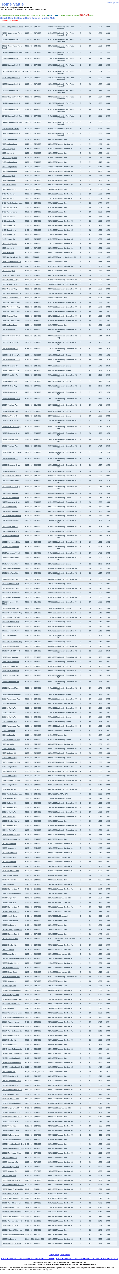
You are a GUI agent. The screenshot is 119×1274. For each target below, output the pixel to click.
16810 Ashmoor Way (10, 646)
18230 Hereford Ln (9, 945)
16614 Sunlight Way (10, 405)
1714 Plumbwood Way (11, 739)
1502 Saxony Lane (9, 244)
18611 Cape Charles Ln (11, 1203)
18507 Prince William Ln (12, 1090)
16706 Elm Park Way (10, 498)
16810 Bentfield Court (11, 651)
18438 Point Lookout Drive (13, 1067)
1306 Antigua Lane (9, 139)
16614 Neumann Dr (10, 392)
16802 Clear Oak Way (10, 588)
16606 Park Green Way (11, 355)
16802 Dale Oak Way (10, 593)
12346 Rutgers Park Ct (11, 78)
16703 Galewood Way (10, 487)
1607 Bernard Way (9, 289)
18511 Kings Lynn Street (12, 1108)
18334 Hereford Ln (9, 1040)
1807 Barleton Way (9, 798)
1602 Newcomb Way (10, 280)
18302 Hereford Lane (10, 963)
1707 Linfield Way (9, 712)
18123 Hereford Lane (10, 821)
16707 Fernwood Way (10, 520)
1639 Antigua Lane (9, 325)
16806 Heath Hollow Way (12, 642)
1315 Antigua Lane (9, 144)
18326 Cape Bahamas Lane (13, 1017)
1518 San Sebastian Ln (11, 262)
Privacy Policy (54, 1255)
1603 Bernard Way (9, 284)
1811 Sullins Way (9, 816)
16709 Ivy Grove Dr (10, 527)
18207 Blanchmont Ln (11, 866)
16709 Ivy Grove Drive (11, 531)
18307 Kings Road (9, 972)
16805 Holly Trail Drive (11, 626)
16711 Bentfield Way (10, 536)
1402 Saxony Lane (9, 158)
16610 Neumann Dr (10, 366)
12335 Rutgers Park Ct (11, 65)
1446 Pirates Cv (8, 239)
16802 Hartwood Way (10, 608)
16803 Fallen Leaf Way (11, 617)
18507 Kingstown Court (11, 1081)
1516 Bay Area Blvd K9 (11, 257)
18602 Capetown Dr (10, 1162)
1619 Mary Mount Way (11, 307)
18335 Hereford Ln (9, 1044)
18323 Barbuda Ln (9, 1008)
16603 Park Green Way (11, 342)
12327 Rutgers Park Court (12, 52)
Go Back (110, 3)
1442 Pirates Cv (8, 234)
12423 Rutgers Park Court (12, 116)
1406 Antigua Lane (9, 162)
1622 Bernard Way (9, 316)
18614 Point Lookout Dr (11, 1212)
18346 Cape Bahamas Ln (12, 1049)
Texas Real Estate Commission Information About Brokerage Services (87, 1258)
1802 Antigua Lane (9, 785)
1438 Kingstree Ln (9, 230)
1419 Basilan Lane (9, 189)
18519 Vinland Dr (9, 1126)
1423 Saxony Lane (9, 207)
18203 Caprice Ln (9, 844)
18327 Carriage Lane (10, 1022)
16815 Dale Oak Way (10, 671)
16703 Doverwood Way (11, 476)
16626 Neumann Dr (10, 458)
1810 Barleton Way (9, 807)
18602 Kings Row (9, 1176)
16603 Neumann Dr (10, 329)
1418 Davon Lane (9, 185)
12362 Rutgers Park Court (12, 97)
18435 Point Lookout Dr (11, 1063)
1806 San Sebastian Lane (12, 794)
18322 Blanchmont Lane (12, 999)
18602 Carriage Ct (9, 1171)
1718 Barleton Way (9, 753)
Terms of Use (65, 1255)
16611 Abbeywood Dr (10, 370)
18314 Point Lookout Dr (11, 990)
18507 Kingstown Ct (10, 1085)
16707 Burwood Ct (9, 507)
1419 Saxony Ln (8, 198)
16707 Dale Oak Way (10, 511)
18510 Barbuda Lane (10, 1094)
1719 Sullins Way (9, 771)
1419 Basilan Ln (8, 194)
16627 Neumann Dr (10, 471)
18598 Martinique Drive (11, 1153)
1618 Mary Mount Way (11, 302)
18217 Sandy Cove (9, 916)
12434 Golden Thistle (10, 129)
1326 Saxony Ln (8, 153)
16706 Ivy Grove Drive (11, 502)
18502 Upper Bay (9, 1072)
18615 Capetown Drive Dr (12, 1221)
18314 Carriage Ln (9, 981)
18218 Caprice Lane (10, 920)
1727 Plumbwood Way (11, 780)
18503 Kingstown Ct (10, 1076)
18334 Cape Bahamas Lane (13, 1026)
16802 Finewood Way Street (10, 603)
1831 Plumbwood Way (11, 977)
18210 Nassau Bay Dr (10, 889)
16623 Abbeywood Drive (12, 452)
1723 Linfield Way (9, 776)
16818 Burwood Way (10, 682)
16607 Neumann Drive (11, 359)
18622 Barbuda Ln (9, 1239)
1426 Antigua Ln (8, 221)
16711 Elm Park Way (10, 547)
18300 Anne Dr (8, 949)
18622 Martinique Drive (11, 1243)
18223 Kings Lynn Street (12, 929)
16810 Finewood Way (10, 666)
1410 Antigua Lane (9, 171)
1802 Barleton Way (9, 789)
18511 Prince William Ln (12, 1117)
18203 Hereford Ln (9, 853)
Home (116, 3)
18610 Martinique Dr (10, 1194)
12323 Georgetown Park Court (12, 47)
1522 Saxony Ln (8, 271)
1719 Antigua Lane (9, 767)
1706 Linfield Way (9, 708)
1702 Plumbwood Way (11, 699)
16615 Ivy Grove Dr (10, 416)
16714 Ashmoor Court (11, 553)
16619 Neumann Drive (11, 433)
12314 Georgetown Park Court (12, 34)
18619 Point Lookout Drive (13, 1234)
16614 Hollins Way (9, 381)
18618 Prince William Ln (12, 1230)
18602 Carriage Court (10, 1167)
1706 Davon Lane (9, 703)
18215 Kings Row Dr (10, 911)
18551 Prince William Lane (12, 1148)
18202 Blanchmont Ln (11, 839)
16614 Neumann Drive (11, 399)
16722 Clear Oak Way (10, 579)
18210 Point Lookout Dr (11, 893)
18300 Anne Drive (9, 954)
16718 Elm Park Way (10, 573)
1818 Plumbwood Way (11, 834)
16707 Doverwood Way (11, 516)
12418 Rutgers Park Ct (11, 109)
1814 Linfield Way (9, 830)
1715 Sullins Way (9, 749)
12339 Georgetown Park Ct (13, 71)
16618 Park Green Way (11, 420)
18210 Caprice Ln (9, 880)
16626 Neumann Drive (11, 465)
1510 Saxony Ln (8, 248)
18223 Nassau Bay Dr (10, 934)
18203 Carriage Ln (9, 848)
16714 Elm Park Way (10, 557)
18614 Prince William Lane (12, 1216)
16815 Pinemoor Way (10, 675)
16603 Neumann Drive (11, 336)
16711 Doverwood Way (11, 542)
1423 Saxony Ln (8, 216)
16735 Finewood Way (10, 584)
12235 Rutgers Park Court (12, 27)
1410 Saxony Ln (8, 176)
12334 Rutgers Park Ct (11, 58)
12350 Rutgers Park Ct (11, 84)
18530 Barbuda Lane (10, 1135)
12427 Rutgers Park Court (12, 122)
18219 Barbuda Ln (9, 925)
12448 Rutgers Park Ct (11, 133)
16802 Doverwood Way (11, 597)
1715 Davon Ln (8, 744)
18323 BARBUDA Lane (11, 1004)
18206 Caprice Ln (9, 862)
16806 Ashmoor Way (10, 631)
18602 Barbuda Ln (9, 1158)
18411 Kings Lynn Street (12, 1053)
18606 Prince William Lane (12, 1185)
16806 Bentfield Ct (9, 635)
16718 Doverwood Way (11, 568)
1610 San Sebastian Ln (11, 293)
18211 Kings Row (9, 898)
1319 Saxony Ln (8, 149)
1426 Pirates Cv (8, 225)
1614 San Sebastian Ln (11, 298)
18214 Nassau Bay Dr (10, 907)
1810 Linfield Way (9, 812)
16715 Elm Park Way (10, 564)
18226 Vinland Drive (10, 939)
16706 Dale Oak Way (10, 493)
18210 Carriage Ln (9, 884)
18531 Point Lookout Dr (11, 1139)
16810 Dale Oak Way (10, 657)
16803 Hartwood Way (10, 622)
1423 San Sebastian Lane (12, 203)
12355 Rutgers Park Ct (11, 90)
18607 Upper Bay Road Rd (12, 1189)
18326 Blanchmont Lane (12, 1013)
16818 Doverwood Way (11, 694)
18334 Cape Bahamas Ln (12, 1031)
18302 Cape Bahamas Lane (13, 958)
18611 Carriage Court (10, 1207)
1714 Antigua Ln (8, 731)
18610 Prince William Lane (12, 1198)
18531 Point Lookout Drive (13, 1144)
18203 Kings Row (9, 857)
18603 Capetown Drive (11, 1180)
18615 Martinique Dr (10, 1225)
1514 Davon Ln (8, 253)
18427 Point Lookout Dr (11, 1058)
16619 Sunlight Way (10, 439)
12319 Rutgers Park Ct (11, 39)
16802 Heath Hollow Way (12, 613)
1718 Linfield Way (9, 758)
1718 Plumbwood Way (11, 762)
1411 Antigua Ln (8, 180)
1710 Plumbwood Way (11, 726)
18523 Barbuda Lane (10, 1130)
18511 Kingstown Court (11, 1112)
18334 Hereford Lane (10, 1035)
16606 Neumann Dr (10, 349)
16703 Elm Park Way (10, 480)
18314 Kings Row (9, 986)
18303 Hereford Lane (10, 968)
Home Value (12, 4)
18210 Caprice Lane (10, 875)
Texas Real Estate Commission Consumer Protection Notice (27, 1258)
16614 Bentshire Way (10, 375)
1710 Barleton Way (9, 721)
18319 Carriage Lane (10, 995)
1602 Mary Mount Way (11, 275)
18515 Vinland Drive (10, 1121)
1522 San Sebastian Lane (12, 266)
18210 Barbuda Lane (10, 871)
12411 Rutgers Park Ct (11, 103)
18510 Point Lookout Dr (11, 1103)
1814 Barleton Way (9, 825)
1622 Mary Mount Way (11, 320)
